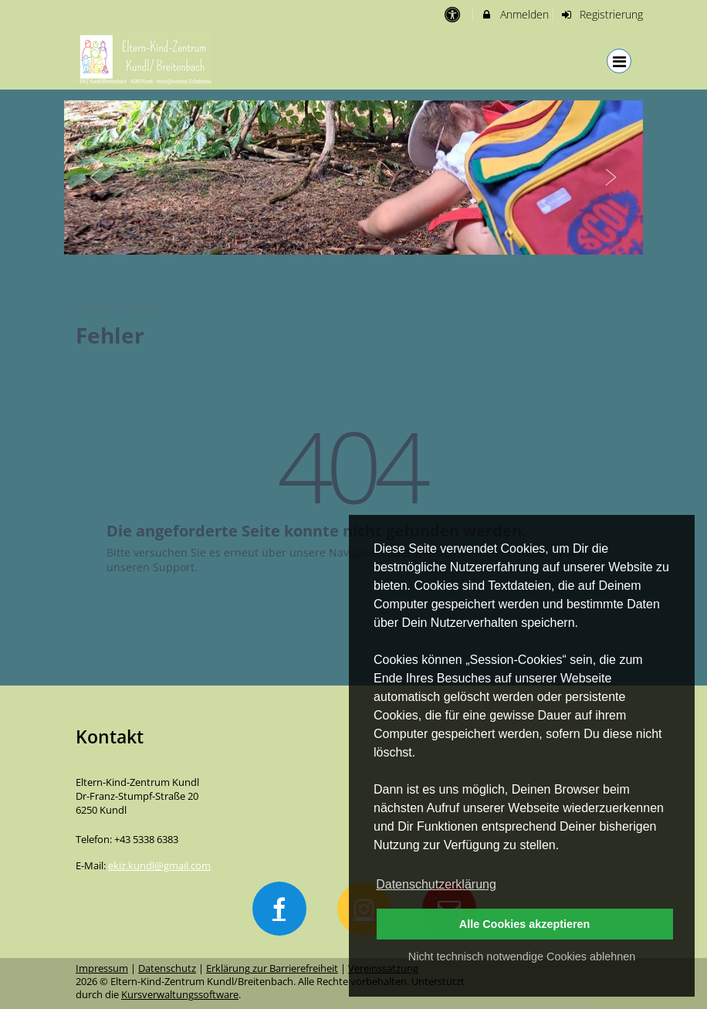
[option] (353, 177)
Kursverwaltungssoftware (179, 994)
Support (174, 567)
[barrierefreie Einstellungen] (453, 14)
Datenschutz (167, 968)
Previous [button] (95, 177)
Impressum (102, 968)
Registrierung (602, 14)
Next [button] (611, 177)
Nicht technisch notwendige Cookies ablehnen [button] (521, 956)
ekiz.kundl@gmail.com (159, 865)
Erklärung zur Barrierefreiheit (272, 968)
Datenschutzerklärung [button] (436, 884)
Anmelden (514, 14)
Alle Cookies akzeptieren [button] (524, 924)
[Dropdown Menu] (619, 61)
